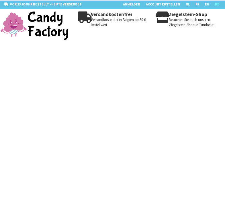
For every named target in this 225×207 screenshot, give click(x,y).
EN (207, 4)
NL (188, 4)
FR (197, 4)
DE (217, 4)
